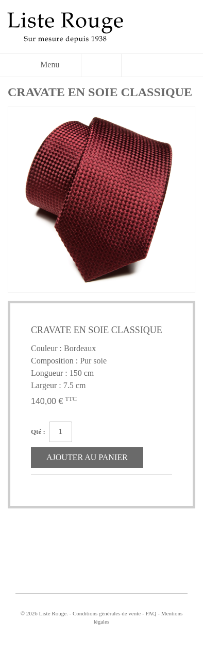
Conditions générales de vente (107, 613)
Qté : (38, 431)
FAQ (150, 613)
